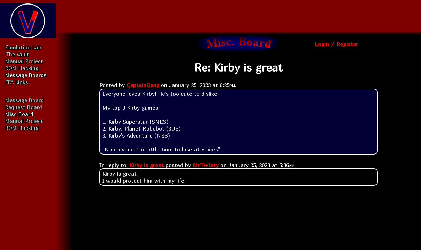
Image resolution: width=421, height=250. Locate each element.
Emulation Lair (23, 47)
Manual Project (24, 61)
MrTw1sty (206, 164)
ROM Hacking (22, 68)
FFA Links (16, 82)
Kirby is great (146, 164)
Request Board (23, 107)
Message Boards (26, 75)
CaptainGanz (143, 85)
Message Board (24, 100)
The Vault (17, 54)
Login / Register (336, 44)
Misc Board (19, 114)
